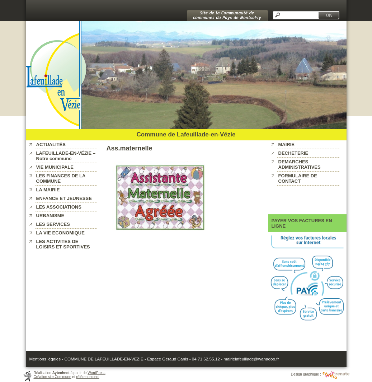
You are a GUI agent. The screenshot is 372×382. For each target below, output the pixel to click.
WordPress (96, 373)
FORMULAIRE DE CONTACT (297, 178)
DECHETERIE (293, 153)
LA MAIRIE (48, 189)
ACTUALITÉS (51, 144)
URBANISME (50, 215)
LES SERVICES (53, 224)
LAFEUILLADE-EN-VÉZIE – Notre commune (65, 155)
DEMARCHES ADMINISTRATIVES (299, 164)
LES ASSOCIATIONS (58, 207)
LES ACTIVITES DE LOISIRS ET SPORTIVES (63, 244)
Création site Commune (52, 377)
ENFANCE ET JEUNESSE (64, 198)
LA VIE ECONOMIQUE (60, 233)
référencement (87, 377)
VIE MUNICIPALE (55, 167)
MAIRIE (286, 144)
